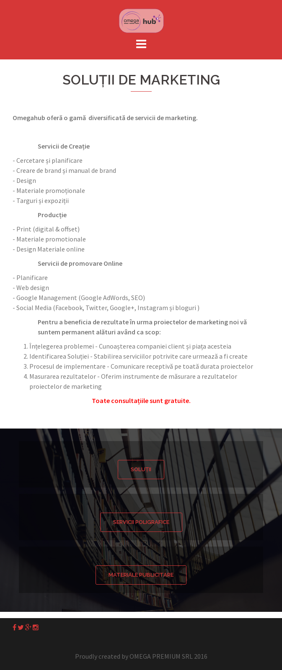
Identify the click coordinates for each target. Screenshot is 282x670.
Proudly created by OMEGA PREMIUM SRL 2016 (141, 656)
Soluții (141, 469)
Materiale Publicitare (141, 575)
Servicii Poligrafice (141, 522)
